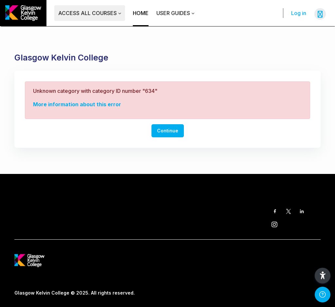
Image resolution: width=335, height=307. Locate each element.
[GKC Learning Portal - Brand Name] (23, 13)
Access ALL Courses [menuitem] (87, 13)
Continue (167, 130)
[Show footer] (322, 294)
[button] (322, 275)
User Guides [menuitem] (173, 13)
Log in (298, 13)
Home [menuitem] (141, 13)
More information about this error (77, 104)
